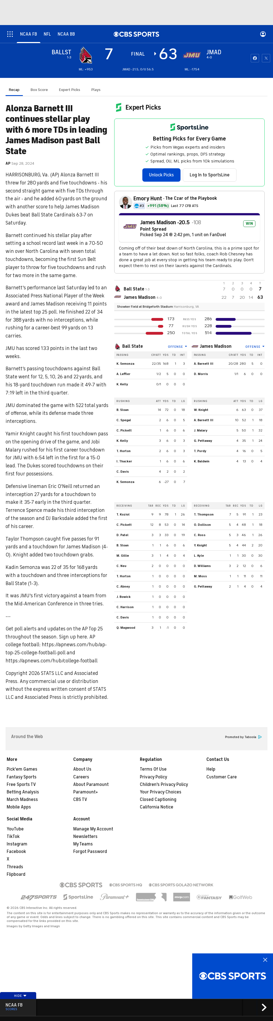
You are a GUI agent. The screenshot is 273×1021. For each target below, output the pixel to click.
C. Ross (200, 535)
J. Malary (201, 430)
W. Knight (201, 410)
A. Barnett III (203, 364)
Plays (96, 89)
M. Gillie (122, 556)
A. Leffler (123, 374)
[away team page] (86, 55)
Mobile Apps (19, 807)
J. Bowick (123, 597)
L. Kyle (199, 556)
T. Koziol (123, 514)
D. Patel (122, 535)
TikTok (13, 836)
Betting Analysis (23, 792)
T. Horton (123, 451)
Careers (81, 777)
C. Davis (122, 471)
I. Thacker (124, 461)
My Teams (83, 844)
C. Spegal (123, 420)
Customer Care (221, 777)
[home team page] (192, 55)
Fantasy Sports (21, 777)
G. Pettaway (203, 441)
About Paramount (91, 784)
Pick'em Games (22, 769)
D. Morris (201, 374)
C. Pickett (124, 430)
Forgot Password (90, 851)
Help (210, 769)
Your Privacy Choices (160, 792)
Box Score (39, 89)
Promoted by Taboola (243, 737)
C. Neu (121, 566)
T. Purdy (200, 451)
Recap (14, 89)
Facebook (16, 851)
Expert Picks (69, 89)
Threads (15, 867)
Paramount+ (85, 792)
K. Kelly (122, 384)
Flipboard (16, 874)
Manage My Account (93, 829)
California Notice (156, 807)
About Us (82, 769)
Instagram (17, 844)
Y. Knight (200, 545)
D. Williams (202, 566)
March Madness (22, 799)
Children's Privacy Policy (164, 784)
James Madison (215, 346)
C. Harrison (125, 607)
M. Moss (200, 576)
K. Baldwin (201, 461)
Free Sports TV (21, 784)
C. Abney (123, 586)
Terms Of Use (153, 769)
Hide (20, 996)
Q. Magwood (125, 628)
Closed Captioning (158, 799)
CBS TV (80, 799)
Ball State (132, 346)
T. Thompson (204, 514)
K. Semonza (125, 364)
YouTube (15, 829)
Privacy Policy (153, 777)
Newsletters (85, 836)
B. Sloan (122, 410)
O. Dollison (202, 525)
